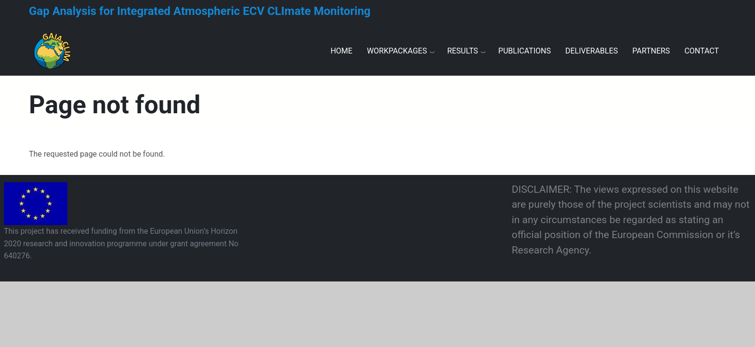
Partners (651, 50)
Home (341, 50)
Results (462, 50)
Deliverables (591, 50)
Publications (524, 50)
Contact (701, 50)
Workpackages (397, 50)
